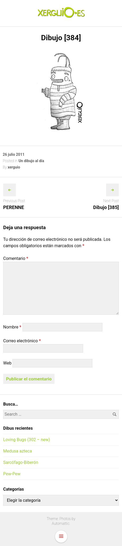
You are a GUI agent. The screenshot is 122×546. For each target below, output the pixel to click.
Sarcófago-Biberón (20, 462)
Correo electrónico (22, 340)
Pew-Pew (11, 473)
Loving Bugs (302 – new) (26, 439)
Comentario (15, 258)
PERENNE (13, 207)
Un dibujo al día (31, 161)
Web (7, 363)
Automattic (61, 523)
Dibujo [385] (106, 207)
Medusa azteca (17, 451)
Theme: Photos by (61, 519)
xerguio (14, 167)
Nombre (12, 327)
